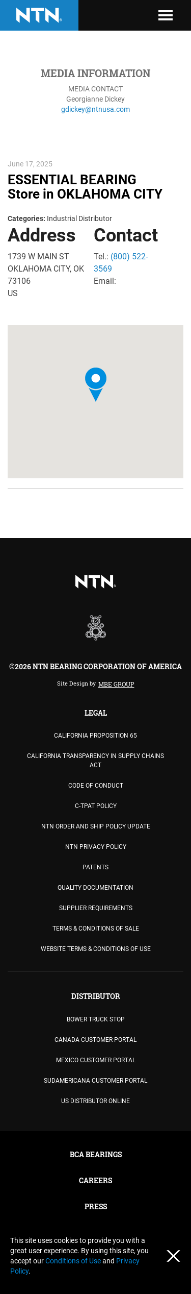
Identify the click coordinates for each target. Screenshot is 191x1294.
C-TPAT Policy (96, 806)
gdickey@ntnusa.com (95, 109)
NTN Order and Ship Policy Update (95, 826)
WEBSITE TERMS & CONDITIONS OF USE (96, 949)
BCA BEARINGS (96, 1154)
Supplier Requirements (95, 908)
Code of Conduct (95, 785)
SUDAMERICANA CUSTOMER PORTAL (95, 1080)
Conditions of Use (73, 1261)
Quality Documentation (95, 887)
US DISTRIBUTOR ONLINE (95, 1101)
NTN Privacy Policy (95, 846)
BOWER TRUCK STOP (96, 1019)
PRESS (96, 1206)
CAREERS (95, 1180)
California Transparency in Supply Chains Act (95, 760)
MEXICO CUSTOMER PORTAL (95, 1060)
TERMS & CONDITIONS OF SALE (95, 928)
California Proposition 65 (95, 735)
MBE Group (116, 684)
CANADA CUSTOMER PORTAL (95, 1039)
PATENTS (95, 867)
